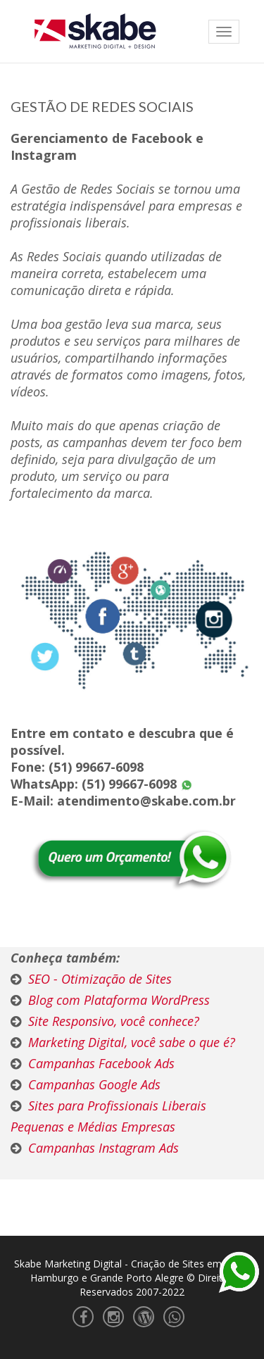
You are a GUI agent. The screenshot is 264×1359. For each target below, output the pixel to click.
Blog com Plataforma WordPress (119, 999)
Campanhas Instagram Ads (103, 1147)
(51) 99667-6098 (96, 766)
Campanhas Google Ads (94, 1084)
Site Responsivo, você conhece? (113, 1021)
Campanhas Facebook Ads (101, 1063)
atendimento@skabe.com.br (146, 800)
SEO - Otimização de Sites (100, 978)
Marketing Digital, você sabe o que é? (131, 1042)
